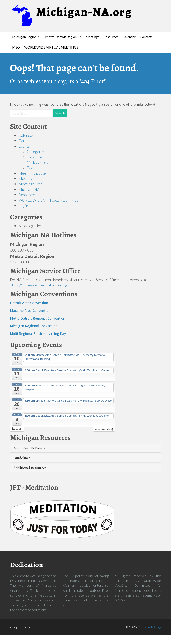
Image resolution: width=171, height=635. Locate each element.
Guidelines (21, 457)
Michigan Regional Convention (33, 325)
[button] (17, 429)
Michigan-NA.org (149, 627)
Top (14, 627)
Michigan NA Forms (29, 448)
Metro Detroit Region (61, 37)
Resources (111, 37)
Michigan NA (29, 189)
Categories (36, 151)
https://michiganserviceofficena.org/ (39, 285)
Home (27, 627)
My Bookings (37, 162)
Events (24, 146)
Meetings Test (30, 184)
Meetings (92, 37)
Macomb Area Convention (30, 310)
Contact (146, 37)
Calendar (129, 37)
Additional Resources (29, 467)
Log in (23, 205)
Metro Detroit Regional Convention (37, 318)
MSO (16, 47)
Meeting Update (32, 173)
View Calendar (104, 429)
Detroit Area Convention (29, 302)
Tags (30, 167)
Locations (35, 157)
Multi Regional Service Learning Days (38, 333)
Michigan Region (24, 37)
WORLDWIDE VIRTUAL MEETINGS (51, 47)
